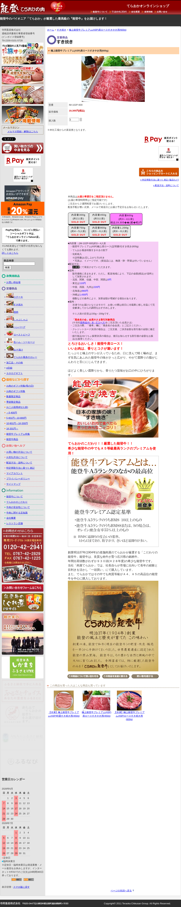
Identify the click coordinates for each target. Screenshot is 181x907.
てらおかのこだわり (17, 502)
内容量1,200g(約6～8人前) (120, 231)
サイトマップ (13, 484)
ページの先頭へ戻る (121, 890)
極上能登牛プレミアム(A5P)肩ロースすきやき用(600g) (98, 29)
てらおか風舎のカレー (21, 357)
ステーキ (14, 297)
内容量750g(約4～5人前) (78, 231)
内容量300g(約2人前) (78, 218)
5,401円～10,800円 (16, 418)
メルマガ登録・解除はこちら (22, 131)
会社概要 (11, 518)
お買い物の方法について (19, 452)
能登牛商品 (12, 439)
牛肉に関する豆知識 (17, 512)
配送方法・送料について (19, 462)
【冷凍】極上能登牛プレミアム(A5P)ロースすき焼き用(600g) (129, 706)
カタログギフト (14, 373)
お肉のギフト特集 (15, 391)
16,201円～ (12, 428)
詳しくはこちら (10, 253)
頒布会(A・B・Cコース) (92, 322)
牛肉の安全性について (18, 507)
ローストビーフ (18, 334)
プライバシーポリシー (18, 478)
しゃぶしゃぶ (17, 319)
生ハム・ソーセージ (20, 342)
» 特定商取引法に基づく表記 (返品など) (159, 180)
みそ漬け (14, 349)
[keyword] (19, 263)
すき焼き (61, 29)
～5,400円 (11, 412)
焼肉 (12, 312)
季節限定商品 (13, 402)
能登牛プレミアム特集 (18, 434)
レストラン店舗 (14, 523)
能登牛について (14, 496)
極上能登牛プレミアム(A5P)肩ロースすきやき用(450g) (96, 704)
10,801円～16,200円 (17, 423)
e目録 (9, 367)
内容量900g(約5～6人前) (99, 231)
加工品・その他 (14, 362)
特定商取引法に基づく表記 (20, 468)
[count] (74, 119)
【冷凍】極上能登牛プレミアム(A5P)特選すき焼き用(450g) (64, 704)
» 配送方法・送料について (166, 185)
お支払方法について (17, 457)
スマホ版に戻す (21, 887)
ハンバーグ (15, 327)
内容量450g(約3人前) (99, 218)
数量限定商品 (13, 396)
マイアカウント (14, 473)
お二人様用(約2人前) (17, 407)
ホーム (50, 29)
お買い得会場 (13, 282)
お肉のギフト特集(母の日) (20, 385)
